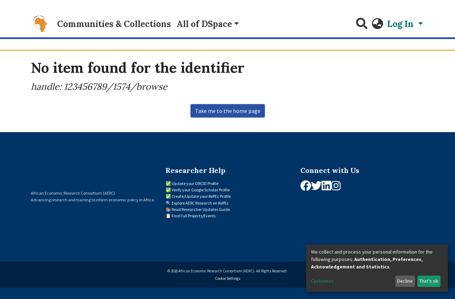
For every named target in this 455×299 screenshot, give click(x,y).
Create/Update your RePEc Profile (201, 196)
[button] (377, 24)
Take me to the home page (227, 110)
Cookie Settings (227, 278)
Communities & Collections (114, 23)
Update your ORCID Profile (195, 183)
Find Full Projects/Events (194, 215)
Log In (401, 23)
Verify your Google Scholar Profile (201, 189)
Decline (405, 281)
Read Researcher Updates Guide (201, 209)
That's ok (428, 281)
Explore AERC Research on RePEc (200, 203)
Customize (322, 281)
